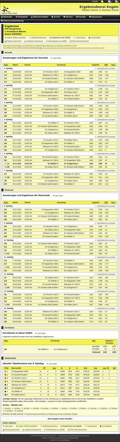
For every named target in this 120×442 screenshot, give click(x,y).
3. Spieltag (26, 408)
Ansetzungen (81, 37)
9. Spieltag (82, 408)
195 (8, 164)
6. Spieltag (54, 408)
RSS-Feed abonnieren (80, 41)
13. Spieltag (8, 411)
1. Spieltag (7, 408)
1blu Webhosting (64, 440)
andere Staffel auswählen (16, 37)
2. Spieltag (16, 408)
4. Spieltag (35, 408)
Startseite (7, 17)
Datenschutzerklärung (13, 21)
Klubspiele (23, 17)
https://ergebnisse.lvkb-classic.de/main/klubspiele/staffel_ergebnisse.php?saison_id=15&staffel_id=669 (73, 48)
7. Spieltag (63, 408)
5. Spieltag (44, 408)
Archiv (57, 17)
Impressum (96, 17)
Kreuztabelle (95, 37)
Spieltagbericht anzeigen (106, 68)
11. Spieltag (102, 408)
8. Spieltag (73, 408)
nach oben (57, 58)
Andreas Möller (73, 438)
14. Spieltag (18, 411)
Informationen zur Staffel (57, 41)
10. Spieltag (92, 408)
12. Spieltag (112, 408)
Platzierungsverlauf (14, 41)
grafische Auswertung (35, 41)
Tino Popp (62, 438)
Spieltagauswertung (38, 37)
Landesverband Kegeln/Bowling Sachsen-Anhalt (73, 436)
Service (69, 17)
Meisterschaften (40, 17)
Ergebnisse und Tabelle (61, 37)
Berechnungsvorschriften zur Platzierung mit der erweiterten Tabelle (51, 414)
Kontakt (82, 17)
